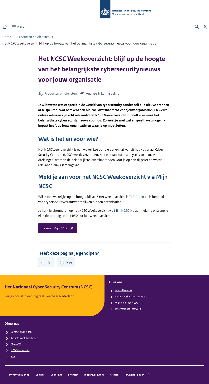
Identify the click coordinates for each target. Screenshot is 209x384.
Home (6, 37)
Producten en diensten (33, 37)
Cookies (40, 374)
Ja (49, 262)
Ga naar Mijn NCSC (57, 228)
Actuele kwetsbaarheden (24, 338)
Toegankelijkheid (94, 374)
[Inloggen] (205, 27)
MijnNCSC (16, 344)
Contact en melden (21, 332)
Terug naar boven (137, 374)
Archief (114, 374)
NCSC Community (20, 350)
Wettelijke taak (123, 290)
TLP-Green (136, 197)
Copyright (56, 374)
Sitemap (73, 374)
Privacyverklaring (19, 374)
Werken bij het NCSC (126, 302)
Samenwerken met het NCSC (131, 296)
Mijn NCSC (121, 210)
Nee (69, 262)
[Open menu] (18, 26)
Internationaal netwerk (128, 309)
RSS (13, 356)
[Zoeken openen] (196, 26)
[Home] (4, 26)
